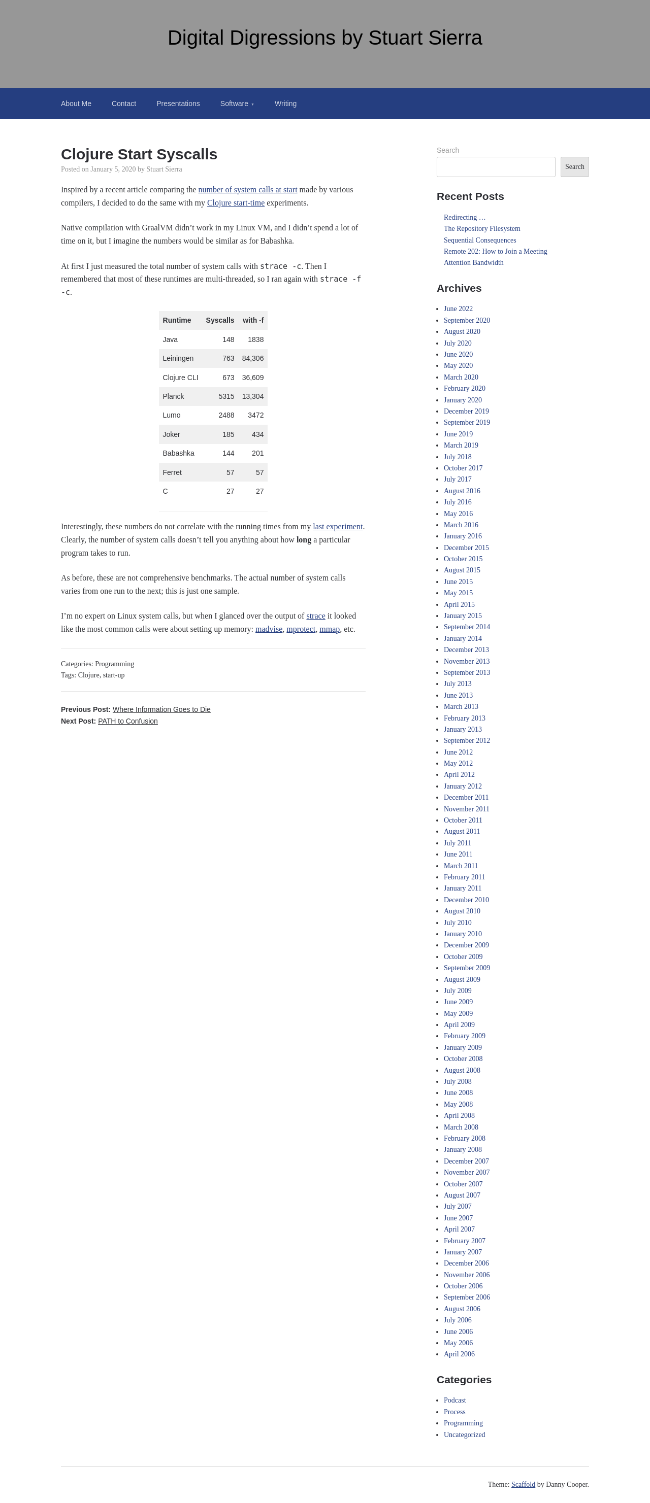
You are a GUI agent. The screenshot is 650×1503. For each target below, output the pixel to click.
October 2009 (463, 957)
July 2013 (458, 684)
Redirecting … (465, 217)
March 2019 (461, 445)
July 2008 (458, 1081)
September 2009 (467, 968)
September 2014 (467, 627)
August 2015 (462, 570)
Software (234, 103)
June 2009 (458, 1002)
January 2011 (463, 888)
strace (315, 615)
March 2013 (461, 706)
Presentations (178, 103)
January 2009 (463, 1047)
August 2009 (462, 979)
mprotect (300, 629)
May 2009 (458, 1013)
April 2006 (459, 1354)
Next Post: (109, 721)
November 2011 (467, 809)
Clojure (89, 675)
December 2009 (466, 945)
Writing (286, 103)
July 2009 (458, 991)
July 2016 (458, 502)
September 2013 (467, 672)
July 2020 (458, 343)
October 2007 (463, 1184)
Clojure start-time (236, 202)
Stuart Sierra (164, 169)
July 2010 (458, 923)
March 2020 (461, 377)
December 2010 (466, 900)
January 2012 (463, 786)
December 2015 (466, 548)
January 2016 (463, 536)
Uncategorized (464, 1435)
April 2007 (459, 1229)
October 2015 (463, 559)
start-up (114, 675)
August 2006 (462, 1309)
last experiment (338, 526)
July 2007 (458, 1206)
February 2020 (464, 388)
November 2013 (467, 661)
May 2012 (458, 763)
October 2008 (463, 1059)
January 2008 (463, 1149)
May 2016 (458, 514)
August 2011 (462, 831)
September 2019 (467, 422)
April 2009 (459, 1025)
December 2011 (466, 797)
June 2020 (458, 354)
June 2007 (458, 1218)
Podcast (455, 1400)
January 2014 (463, 638)
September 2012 (467, 740)
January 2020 (463, 400)
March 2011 (461, 866)
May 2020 (458, 365)
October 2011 (463, 820)
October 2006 (463, 1286)
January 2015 (463, 616)
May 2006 (458, 1343)
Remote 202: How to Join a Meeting (495, 251)
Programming (114, 664)
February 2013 (464, 718)
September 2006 (467, 1297)
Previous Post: (136, 709)
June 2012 (458, 752)
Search (448, 150)
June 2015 (458, 582)
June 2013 (458, 695)
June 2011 (458, 854)
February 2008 (464, 1138)
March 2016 (461, 525)
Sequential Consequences (480, 240)
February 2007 (464, 1241)
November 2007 (467, 1172)
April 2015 (459, 604)
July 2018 (458, 457)
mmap (329, 629)
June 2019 (458, 434)
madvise (268, 629)
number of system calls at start (248, 189)
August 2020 (462, 331)
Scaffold (523, 1484)
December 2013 (466, 650)
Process (455, 1412)
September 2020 (467, 320)
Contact (124, 103)
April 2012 (459, 774)
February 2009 (464, 1036)
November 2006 (467, 1275)
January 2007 (463, 1252)
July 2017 (458, 479)
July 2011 (457, 843)
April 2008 (459, 1115)
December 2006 (466, 1263)
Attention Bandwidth (474, 262)
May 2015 (458, 593)
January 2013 (463, 729)
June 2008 (458, 1093)
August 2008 (462, 1070)
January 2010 (463, 934)
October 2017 (463, 468)
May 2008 (458, 1104)
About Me (76, 103)
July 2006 (458, 1320)
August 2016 (462, 491)
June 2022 (458, 309)
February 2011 (464, 877)
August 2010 (462, 911)
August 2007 (462, 1195)
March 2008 (461, 1127)
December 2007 (466, 1161)
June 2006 (458, 1332)
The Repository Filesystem (482, 228)
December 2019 (466, 411)
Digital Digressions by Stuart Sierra (325, 37)
